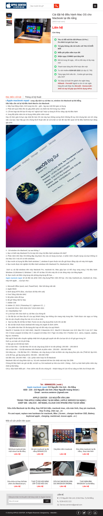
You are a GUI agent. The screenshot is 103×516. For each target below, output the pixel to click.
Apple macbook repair (18, 100)
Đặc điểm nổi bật (13, 97)
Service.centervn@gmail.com (71, 505)
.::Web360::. (53, 513)
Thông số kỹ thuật (33, 97)
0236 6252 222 (66, 501)
